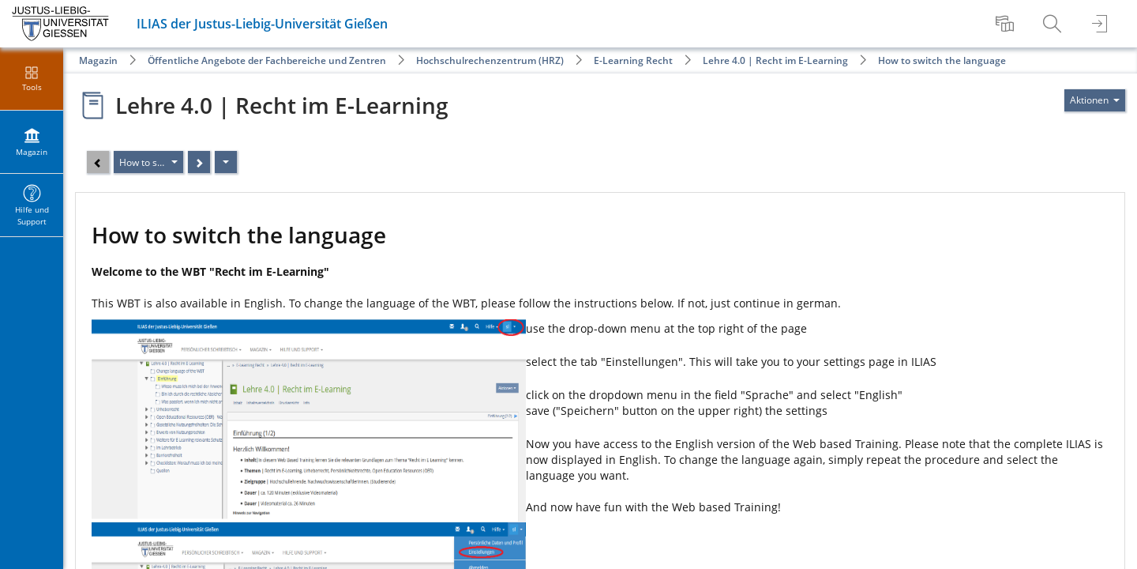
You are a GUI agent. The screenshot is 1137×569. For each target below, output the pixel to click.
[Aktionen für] (1094, 100)
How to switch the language (942, 60)
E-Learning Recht (633, 60)
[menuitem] (1006, 23)
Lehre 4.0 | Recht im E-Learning (775, 60)
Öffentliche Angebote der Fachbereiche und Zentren (267, 60)
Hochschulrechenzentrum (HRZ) (490, 60)
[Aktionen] (226, 162)
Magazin (98, 60)
